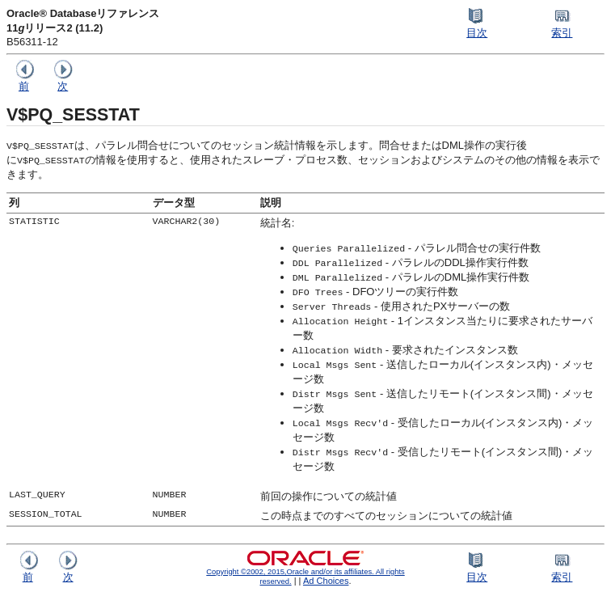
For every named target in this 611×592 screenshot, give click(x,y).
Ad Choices (326, 581)
